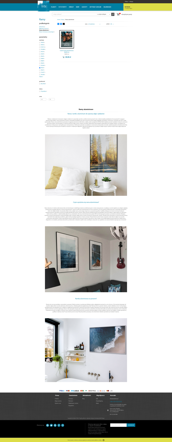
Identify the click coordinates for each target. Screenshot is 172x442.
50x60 (42, 58)
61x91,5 (43, 47)
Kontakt (113, 395)
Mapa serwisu (58, 400)
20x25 (42, 70)
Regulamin (71, 405)
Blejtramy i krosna (44, 28)
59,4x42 (43, 65)
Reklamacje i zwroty (73, 403)
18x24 (42, 42)
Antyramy (42, 26)
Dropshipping (99, 400)
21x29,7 (43, 72)
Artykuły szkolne (95, 7)
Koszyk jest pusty (124, 14)
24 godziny (44, 91)
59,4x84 (43, 49)
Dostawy (71, 398)
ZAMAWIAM (131, 425)
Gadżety (84, 7)
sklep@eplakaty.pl (114, 398)
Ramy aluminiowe (44, 30)
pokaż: (108, 24)
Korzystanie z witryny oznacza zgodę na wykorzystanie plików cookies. (85, 440)
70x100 (43, 74)
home (58, 19)
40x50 (42, 67)
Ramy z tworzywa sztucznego (46, 32)
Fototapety (63, 7)
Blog (83, 398)
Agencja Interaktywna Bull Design (97, 417)
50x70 (42, 51)
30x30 (42, 56)
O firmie (57, 398)
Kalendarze (107, 7)
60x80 (42, 61)
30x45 (42, 44)
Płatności (71, 400)
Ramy (42, 19)
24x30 (42, 54)
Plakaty (53, 7)
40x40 (42, 63)
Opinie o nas (58, 403)
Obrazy (71, 7)
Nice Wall (43, 83)
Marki (97, 403)
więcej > (41, 76)
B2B (97, 398)
